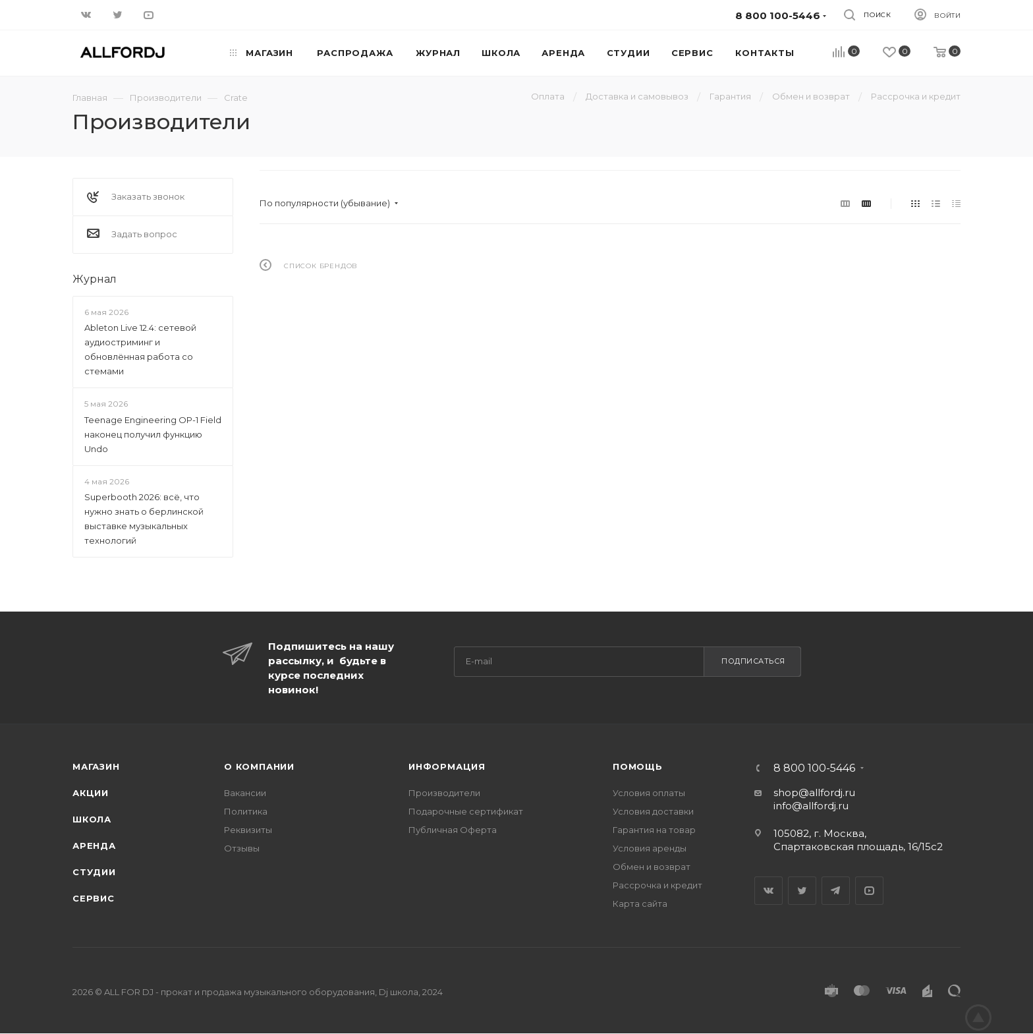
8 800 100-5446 (814, 768)
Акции (90, 793)
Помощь (638, 766)
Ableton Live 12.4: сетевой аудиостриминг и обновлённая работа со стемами (140, 349)
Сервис (93, 898)
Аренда (94, 845)
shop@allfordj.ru (814, 792)
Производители (444, 793)
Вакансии (245, 793)
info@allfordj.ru (811, 805)
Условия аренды (649, 848)
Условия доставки (653, 811)
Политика (245, 811)
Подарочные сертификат (465, 811)
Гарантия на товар (654, 829)
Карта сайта (640, 903)
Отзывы (242, 848)
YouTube (869, 890)
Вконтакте (768, 890)
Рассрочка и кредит (657, 885)
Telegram (836, 890)
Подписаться (753, 661)
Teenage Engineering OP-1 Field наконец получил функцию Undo (152, 434)
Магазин (96, 766)
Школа (91, 819)
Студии (94, 872)
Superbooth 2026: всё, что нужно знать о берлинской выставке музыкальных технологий (144, 519)
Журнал (94, 279)
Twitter (802, 890)
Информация (447, 766)
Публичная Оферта (452, 829)
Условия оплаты (649, 793)
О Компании (259, 766)
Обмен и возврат (651, 866)
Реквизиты (248, 829)
